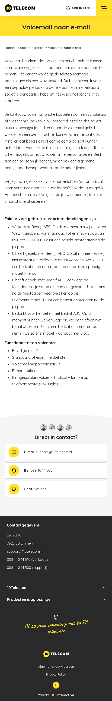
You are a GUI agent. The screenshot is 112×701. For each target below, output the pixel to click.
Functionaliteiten (31, 48)
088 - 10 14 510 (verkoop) (27, 559)
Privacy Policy (56, 674)
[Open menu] (104, 8)
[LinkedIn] (56, 685)
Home (9, 48)
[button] (56, 588)
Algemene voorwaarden (56, 666)
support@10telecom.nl (25, 551)
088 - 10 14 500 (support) (27, 567)
